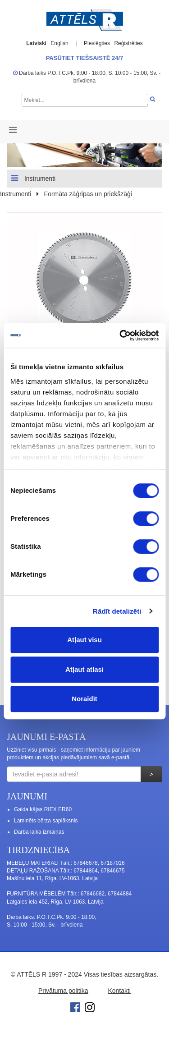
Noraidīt (84, 698)
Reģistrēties (128, 43)
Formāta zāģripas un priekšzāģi (88, 193)
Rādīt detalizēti (117, 611)
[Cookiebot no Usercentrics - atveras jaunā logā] (120, 335)
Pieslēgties (97, 43)
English (59, 43)
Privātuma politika (63, 990)
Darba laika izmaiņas (39, 832)
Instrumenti (33, 178)
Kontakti (119, 990)
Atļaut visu (84, 639)
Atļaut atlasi (84, 669)
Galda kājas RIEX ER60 (43, 809)
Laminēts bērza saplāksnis (46, 820)
